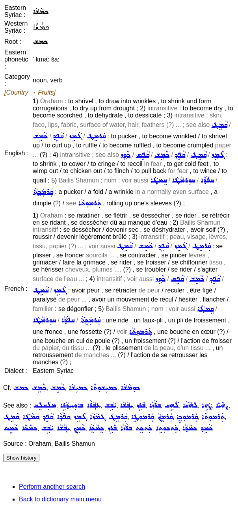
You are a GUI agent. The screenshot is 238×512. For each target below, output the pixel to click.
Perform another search (52, 486)
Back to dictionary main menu (60, 499)
